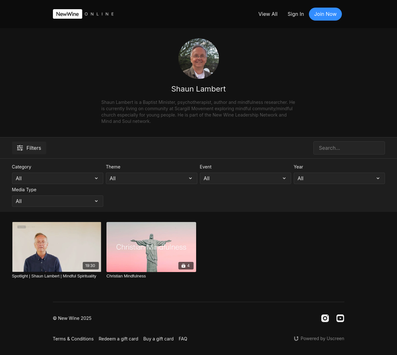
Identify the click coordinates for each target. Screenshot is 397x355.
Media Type (24, 189)
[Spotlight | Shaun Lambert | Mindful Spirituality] (56, 276)
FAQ (183, 338)
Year (298, 166)
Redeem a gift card (118, 338)
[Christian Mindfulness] (151, 276)
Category (21, 166)
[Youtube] (340, 318)
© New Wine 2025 (72, 318)
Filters (29, 148)
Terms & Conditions (73, 338)
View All (267, 14)
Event (206, 166)
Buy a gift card (158, 338)
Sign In (296, 14)
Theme (113, 166)
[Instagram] (325, 318)
